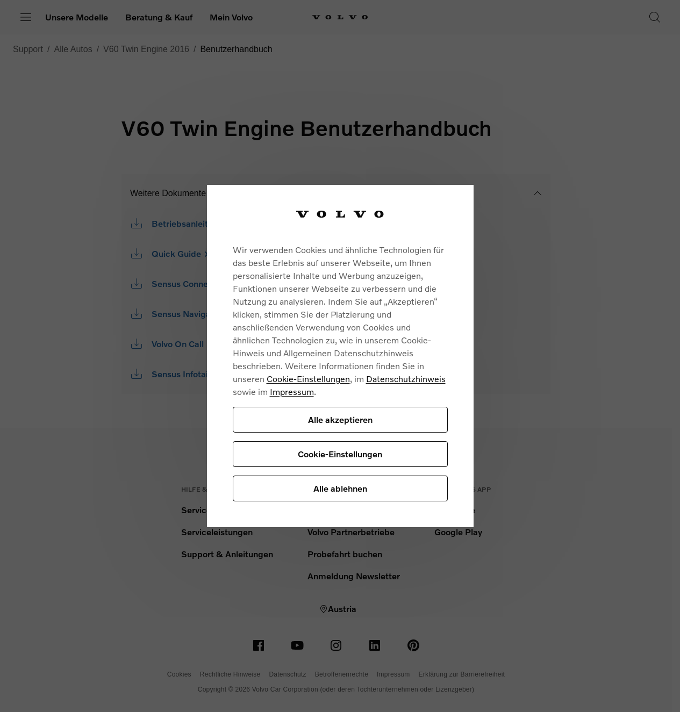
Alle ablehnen (340, 488)
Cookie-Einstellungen (308, 378)
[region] (340, 356)
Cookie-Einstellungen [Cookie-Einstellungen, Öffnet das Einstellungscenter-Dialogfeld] (340, 454)
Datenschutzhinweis (406, 378)
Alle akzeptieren (340, 419)
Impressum (292, 391)
